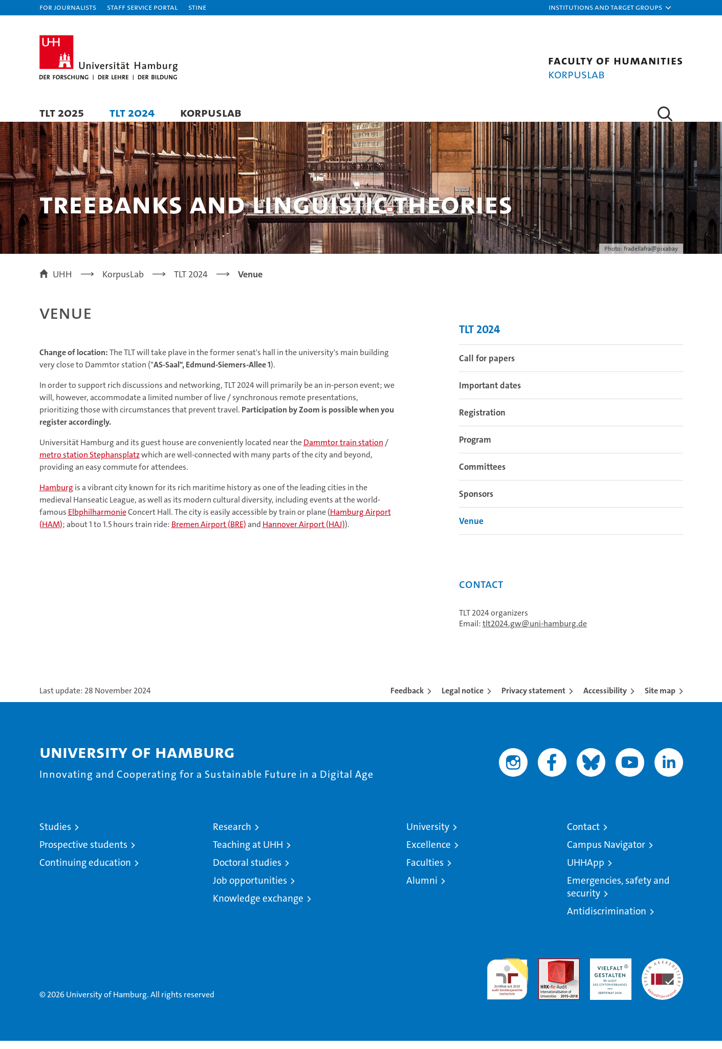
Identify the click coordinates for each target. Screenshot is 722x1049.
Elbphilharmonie (97, 519)
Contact (583, 834)
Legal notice (463, 698)
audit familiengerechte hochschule (507, 983)
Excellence (428, 852)
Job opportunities (250, 888)
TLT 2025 (61, 112)
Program (475, 447)
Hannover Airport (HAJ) (303, 532)
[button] (610, 7)
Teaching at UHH (248, 852)
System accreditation (662, 977)
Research (232, 834)
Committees (482, 474)
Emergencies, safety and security (618, 895)
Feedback (407, 698)
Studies (55, 834)
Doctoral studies (247, 870)
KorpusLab (211, 112)
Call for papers (487, 366)
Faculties (425, 870)
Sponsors (476, 502)
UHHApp (585, 870)
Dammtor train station (343, 450)
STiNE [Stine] (197, 7)
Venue (471, 529)
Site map (660, 698)
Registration (482, 420)
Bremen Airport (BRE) (208, 532)
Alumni (421, 888)
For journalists (67, 7)
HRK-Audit (608, 972)
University (427, 834)
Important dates (490, 393)
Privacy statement (533, 698)
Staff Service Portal (142, 7)
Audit (548, 972)
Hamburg (56, 495)
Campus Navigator (606, 852)
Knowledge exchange (258, 906)
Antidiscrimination (606, 919)
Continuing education (85, 870)
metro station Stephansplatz (89, 462)
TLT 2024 (132, 112)
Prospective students (83, 852)
